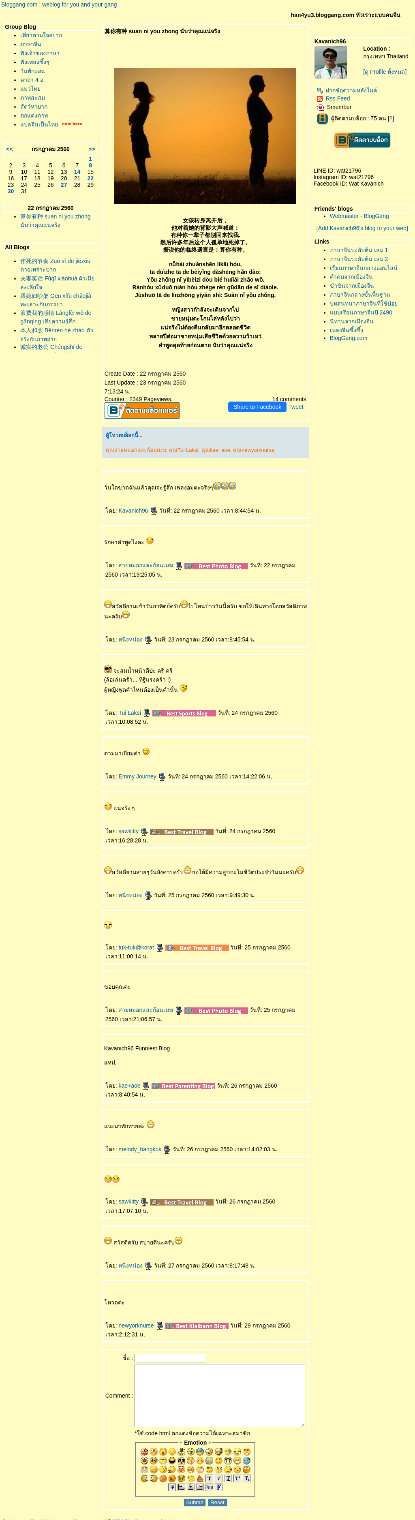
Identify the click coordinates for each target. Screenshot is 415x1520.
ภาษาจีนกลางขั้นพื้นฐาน (364, 298)
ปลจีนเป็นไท (39, 124)
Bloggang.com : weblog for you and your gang (59, 4)
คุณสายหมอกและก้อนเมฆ (123, 441)
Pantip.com (14, 1516)
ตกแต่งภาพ (34, 115)
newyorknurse (128, 1307)
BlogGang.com (353, 341)
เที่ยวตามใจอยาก (41, 35)
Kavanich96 (125, 501)
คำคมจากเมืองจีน (355, 280)
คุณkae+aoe (202, 441)
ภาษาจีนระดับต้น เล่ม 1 (363, 253)
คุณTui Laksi (171, 441)
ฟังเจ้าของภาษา (40, 53)
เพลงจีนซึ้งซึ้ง (350, 333)
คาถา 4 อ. (32, 80)
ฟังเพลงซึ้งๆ (34, 62)
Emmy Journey (129, 767)
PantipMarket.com (50, 1516)
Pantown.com (89, 1516)
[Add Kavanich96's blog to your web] (364, 231)
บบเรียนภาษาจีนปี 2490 (365, 315)
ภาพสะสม (32, 97)
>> (79, 149)
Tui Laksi (122, 704)
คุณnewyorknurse (241, 441)
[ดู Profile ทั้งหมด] (387, 78)
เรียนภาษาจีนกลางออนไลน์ (368, 271)
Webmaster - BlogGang (363, 219)
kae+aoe (121, 1076)
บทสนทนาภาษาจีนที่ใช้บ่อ (368, 307)
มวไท (30, 89)
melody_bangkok (132, 1131)
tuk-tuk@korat (128, 938)
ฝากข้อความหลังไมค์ (351, 93)
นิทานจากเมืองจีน (356, 324)
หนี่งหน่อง (123, 630)
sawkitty (121, 822)
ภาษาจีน (30, 44)
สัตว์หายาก (33, 106)
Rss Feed (337, 101)
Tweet (300, 398)
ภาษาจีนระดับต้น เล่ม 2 (363, 262)
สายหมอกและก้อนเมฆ (138, 556)
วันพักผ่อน (32, 71)
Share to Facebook (261, 398)
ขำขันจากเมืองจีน (356, 289)
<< (9, 149)
